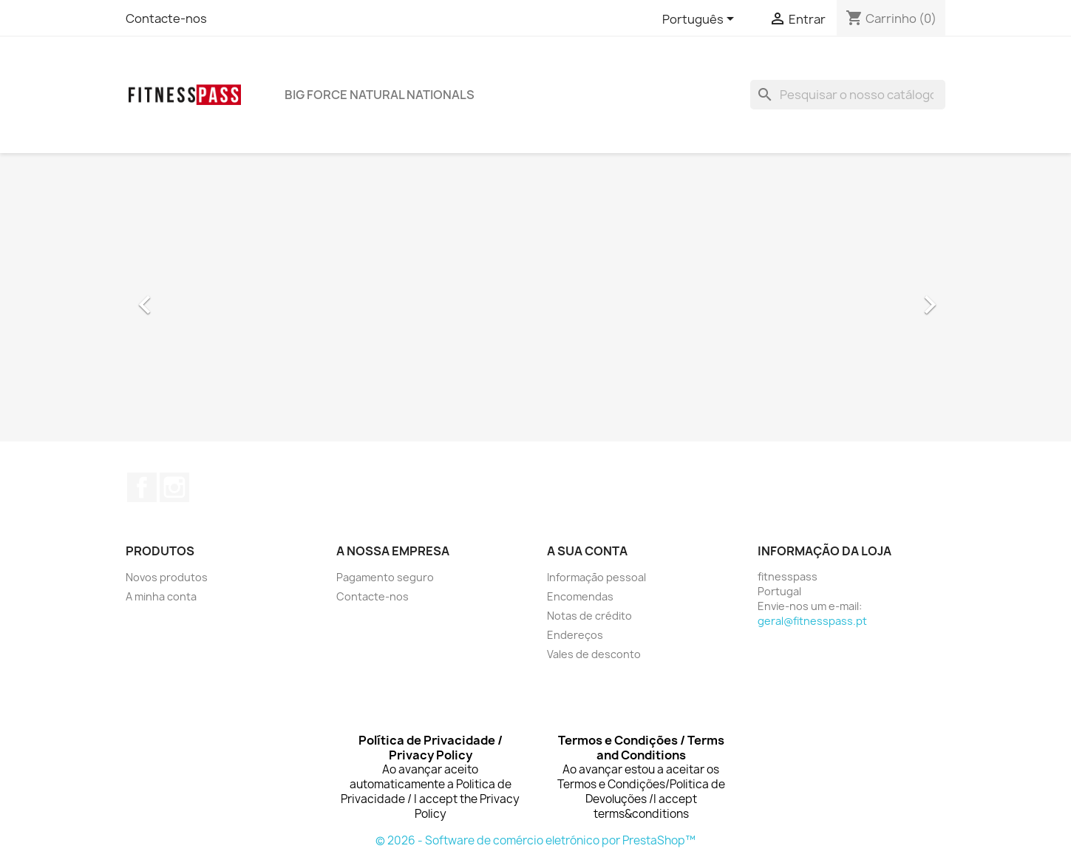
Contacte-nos (166, 18)
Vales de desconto (594, 654)
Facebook (142, 487)
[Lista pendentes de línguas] (700, 20)
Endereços (575, 635)
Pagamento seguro (385, 577)
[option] (536, 297)
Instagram (174, 487)
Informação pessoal (596, 577)
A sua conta (587, 551)
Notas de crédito (589, 616)
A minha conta (161, 596)
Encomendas (580, 596)
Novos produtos (167, 577)
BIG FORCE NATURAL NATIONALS (380, 95)
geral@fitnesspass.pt (812, 621)
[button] (187, 297)
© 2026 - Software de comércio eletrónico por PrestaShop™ (535, 840)
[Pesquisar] (847, 94)
